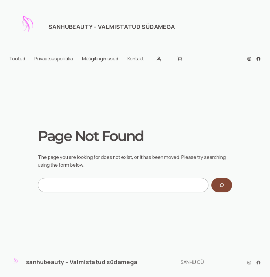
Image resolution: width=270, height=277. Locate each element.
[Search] (221, 185)
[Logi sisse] (158, 59)
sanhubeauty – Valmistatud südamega (112, 27)
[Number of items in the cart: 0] (179, 59)
